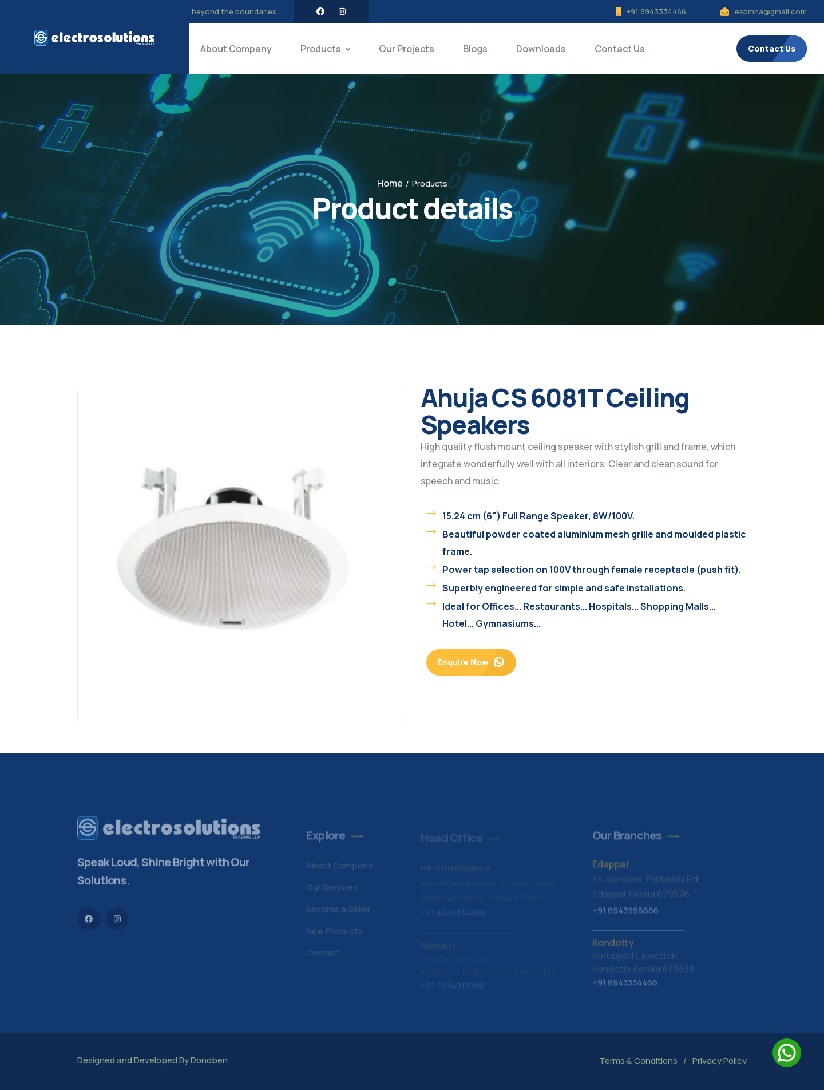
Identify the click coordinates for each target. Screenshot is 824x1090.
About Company (236, 48)
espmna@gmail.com (771, 11)
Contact (323, 956)
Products (320, 48)
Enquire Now (471, 662)
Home (390, 183)
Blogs (475, 48)
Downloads (541, 48)
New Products (334, 934)
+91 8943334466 (656, 11)
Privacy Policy (719, 1061)
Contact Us (620, 48)
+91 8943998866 (625, 913)
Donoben (209, 1060)
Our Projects (406, 48)
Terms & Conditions (638, 1061)
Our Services (332, 890)
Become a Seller (338, 912)
